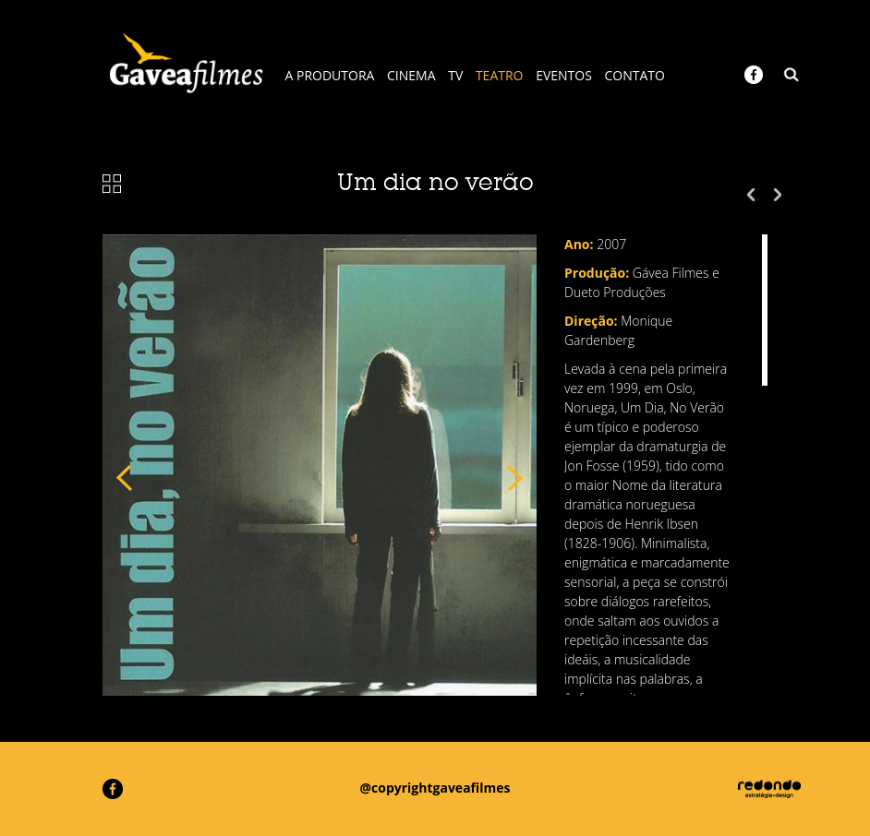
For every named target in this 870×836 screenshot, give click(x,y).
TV (455, 75)
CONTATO (635, 75)
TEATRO (500, 75)
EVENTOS (564, 75)
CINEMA (411, 75)
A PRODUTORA (330, 75)
